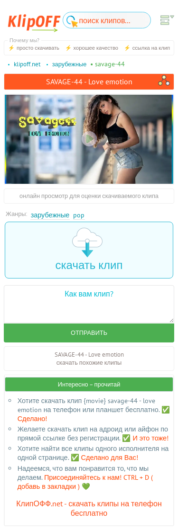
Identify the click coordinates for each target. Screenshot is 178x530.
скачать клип (89, 249)
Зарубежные (50, 214)
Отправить (89, 333)
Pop (78, 214)
